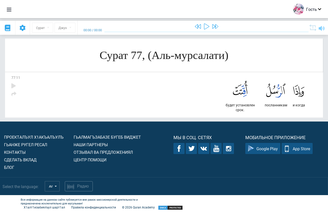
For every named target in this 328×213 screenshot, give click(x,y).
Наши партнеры (91, 144)
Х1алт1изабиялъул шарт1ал (44, 207)
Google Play (263, 149)
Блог (9, 167)
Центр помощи (90, 159)
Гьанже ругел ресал (25, 144)
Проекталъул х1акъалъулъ (34, 137)
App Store (297, 149)
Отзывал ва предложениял (103, 152)
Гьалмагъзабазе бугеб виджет (107, 137)
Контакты (15, 152)
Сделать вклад (20, 159)
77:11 (15, 77)
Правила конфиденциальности (93, 207)
